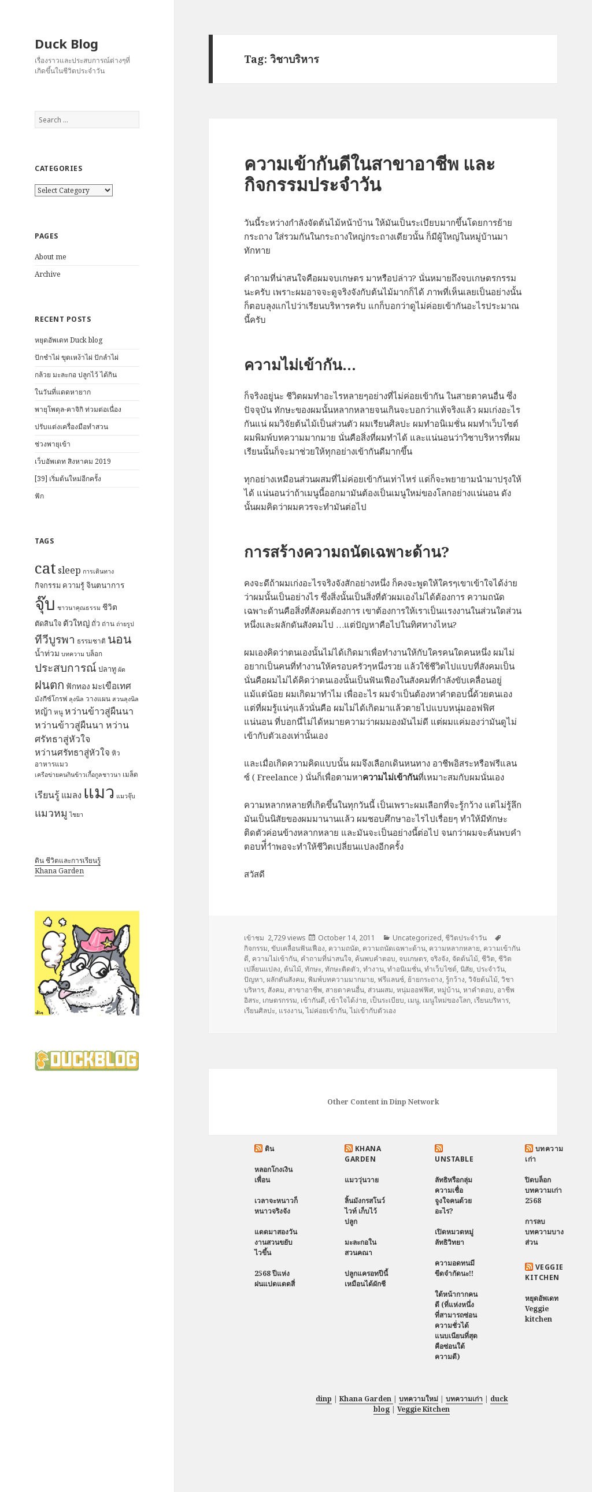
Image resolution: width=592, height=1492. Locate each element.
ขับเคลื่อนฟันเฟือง (298, 948)
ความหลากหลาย (454, 948)
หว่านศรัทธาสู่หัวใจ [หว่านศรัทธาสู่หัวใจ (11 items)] (72, 752)
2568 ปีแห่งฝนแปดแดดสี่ (274, 1278)
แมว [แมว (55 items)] (98, 791)
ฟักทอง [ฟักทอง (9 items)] (78, 685)
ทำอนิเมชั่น (404, 969)
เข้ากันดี (313, 1000)
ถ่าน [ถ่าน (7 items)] (108, 623)
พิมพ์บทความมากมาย (341, 979)
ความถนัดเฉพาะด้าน (394, 948)
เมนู (413, 1000)
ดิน (270, 1149)
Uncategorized (417, 938)
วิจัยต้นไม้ (483, 979)
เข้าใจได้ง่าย (347, 1000)
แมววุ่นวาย (362, 1180)
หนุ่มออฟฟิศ (415, 990)
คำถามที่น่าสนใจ (326, 958)
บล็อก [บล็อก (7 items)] (94, 653)
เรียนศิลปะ (259, 1010)
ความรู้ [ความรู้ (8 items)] (73, 585)
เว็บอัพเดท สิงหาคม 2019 (73, 461)
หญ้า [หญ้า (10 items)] (43, 711)
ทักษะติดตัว (342, 969)
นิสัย (466, 969)
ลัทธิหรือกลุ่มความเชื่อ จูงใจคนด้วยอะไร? (453, 1195)
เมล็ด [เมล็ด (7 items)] (130, 774)
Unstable (454, 1159)
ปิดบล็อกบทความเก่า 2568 (543, 1190)
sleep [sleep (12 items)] (69, 570)
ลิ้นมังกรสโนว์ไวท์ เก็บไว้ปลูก (365, 1211)
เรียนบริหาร (491, 1000)
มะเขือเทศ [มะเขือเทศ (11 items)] (111, 686)
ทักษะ (313, 969)
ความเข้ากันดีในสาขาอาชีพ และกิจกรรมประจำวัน (369, 173)
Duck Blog (66, 43)
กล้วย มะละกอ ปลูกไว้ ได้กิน (76, 374)
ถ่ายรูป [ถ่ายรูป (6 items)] (125, 624)
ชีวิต (488, 958)
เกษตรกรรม (279, 1000)
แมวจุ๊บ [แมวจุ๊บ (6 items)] (125, 796)
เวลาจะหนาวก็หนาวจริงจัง (276, 1206)
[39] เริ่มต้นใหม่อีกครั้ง (68, 478)
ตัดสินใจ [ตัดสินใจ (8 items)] (48, 623)
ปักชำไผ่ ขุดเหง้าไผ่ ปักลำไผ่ (77, 357)
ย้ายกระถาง (425, 979)
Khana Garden (59, 871)
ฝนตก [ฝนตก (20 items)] (49, 684)
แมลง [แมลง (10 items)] (71, 795)
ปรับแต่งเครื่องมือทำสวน (71, 426)
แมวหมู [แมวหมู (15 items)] (51, 813)
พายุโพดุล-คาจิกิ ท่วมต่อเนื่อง (78, 409)
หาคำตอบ (478, 990)
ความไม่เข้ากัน (274, 958)
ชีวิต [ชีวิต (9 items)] (109, 606)
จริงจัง (439, 958)
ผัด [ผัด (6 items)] (121, 669)
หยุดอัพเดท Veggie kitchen (541, 1308)
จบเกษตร (413, 958)
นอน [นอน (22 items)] (119, 638)
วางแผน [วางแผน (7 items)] (98, 698)
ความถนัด (343, 948)
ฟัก (39, 496)
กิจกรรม (256, 948)
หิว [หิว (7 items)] (116, 753)
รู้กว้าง (455, 979)
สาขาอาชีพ (305, 990)
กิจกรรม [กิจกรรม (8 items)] (48, 585)
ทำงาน (373, 969)
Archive (48, 274)
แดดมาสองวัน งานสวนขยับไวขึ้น (275, 1242)
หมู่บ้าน (448, 990)
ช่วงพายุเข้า (53, 444)
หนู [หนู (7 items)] (58, 712)
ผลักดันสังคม (286, 979)
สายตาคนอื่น (344, 990)
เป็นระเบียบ (387, 1000)
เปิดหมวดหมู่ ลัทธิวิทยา (454, 1237)
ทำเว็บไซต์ (440, 969)
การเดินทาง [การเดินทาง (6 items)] (98, 571)
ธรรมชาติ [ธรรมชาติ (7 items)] (91, 641)
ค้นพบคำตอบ (375, 958)
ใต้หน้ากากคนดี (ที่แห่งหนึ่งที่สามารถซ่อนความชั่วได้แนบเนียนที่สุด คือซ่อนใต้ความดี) (456, 1325)
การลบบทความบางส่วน (544, 1231)
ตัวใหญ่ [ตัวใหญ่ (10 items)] (76, 622)
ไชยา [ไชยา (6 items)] (76, 814)
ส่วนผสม (380, 990)
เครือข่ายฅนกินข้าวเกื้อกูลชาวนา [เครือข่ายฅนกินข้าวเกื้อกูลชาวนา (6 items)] (78, 775)
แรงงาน (290, 1010)
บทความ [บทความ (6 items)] (72, 654)
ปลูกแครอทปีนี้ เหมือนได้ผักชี (366, 1278)
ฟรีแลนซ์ (391, 979)
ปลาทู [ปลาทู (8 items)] (107, 669)
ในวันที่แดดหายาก (63, 392)
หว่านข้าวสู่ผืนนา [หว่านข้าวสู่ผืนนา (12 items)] (99, 711)
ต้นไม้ (292, 969)
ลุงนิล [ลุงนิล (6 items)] (76, 699)
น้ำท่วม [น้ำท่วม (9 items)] (47, 653)
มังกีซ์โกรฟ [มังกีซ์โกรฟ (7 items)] (51, 698)
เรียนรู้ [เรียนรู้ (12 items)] (47, 794)
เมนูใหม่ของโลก (447, 1000)
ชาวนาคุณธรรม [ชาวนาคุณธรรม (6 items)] (79, 608)
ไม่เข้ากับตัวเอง (373, 1010)
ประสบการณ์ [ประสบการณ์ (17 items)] (66, 667)
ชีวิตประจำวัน (466, 938)
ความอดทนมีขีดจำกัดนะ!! (455, 1268)
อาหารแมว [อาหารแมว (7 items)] (51, 764)
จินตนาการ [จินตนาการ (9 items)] (105, 584)
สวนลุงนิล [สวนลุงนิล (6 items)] (125, 699)
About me (50, 257)
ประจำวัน (490, 969)
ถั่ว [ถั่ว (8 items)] (95, 623)
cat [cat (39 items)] (45, 567)
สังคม (276, 990)
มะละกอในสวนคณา (360, 1247)
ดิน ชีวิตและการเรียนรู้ (68, 860)
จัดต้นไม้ (465, 958)
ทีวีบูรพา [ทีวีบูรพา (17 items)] (55, 639)
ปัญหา (253, 979)
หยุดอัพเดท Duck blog (68, 340)
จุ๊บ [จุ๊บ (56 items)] (45, 603)
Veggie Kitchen (544, 1272)
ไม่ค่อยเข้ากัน (326, 1010)
